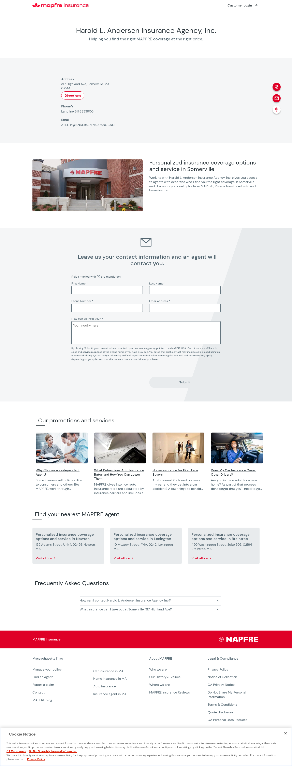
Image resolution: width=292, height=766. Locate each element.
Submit (185, 382)
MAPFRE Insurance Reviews (169, 692)
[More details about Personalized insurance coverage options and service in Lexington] (146, 546)
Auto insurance (104, 686)
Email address (159, 301)
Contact (38, 692)
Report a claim (43, 685)
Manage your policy (47, 669)
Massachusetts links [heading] (47, 659)
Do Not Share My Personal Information (53, 751)
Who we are (158, 669)
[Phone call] (277, 87)
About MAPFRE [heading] (160, 659)
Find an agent (42, 677)
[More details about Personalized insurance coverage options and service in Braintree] (223, 546)
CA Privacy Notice (221, 685)
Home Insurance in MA (110, 678)
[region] (164, 466)
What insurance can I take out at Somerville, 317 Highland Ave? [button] (126, 609)
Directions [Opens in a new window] (73, 95)
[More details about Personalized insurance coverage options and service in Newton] (68, 546)
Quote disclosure (220, 712)
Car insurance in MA (108, 671)
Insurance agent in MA (110, 694)
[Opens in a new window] (243, 5)
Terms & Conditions (222, 704)
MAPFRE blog (42, 700)
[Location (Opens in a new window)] (277, 110)
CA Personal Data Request (227, 720)
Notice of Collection (222, 677)
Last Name (157, 283)
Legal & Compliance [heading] (223, 659)
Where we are (159, 685)
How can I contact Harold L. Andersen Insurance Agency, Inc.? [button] (125, 600)
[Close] (285, 733)
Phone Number (82, 301)
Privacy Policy (218, 669)
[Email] (277, 98)
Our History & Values (164, 677)
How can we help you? (87, 318)
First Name (79, 283)
